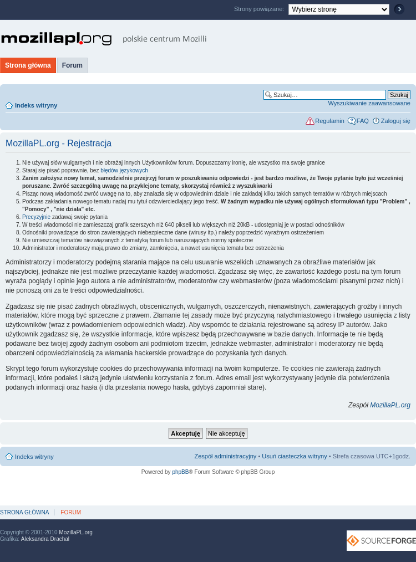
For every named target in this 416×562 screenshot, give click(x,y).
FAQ (363, 120)
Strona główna (28, 65)
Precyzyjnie (36, 217)
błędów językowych (124, 170)
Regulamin (329, 120)
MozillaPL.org (390, 405)
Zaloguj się (395, 120)
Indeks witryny (36, 105)
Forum (72, 65)
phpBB (180, 472)
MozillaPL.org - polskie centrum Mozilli (104, 39)
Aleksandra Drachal (45, 539)
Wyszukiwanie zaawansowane (369, 103)
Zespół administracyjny (226, 456)
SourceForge (381, 540)
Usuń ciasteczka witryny (294, 456)
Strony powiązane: (260, 9)
